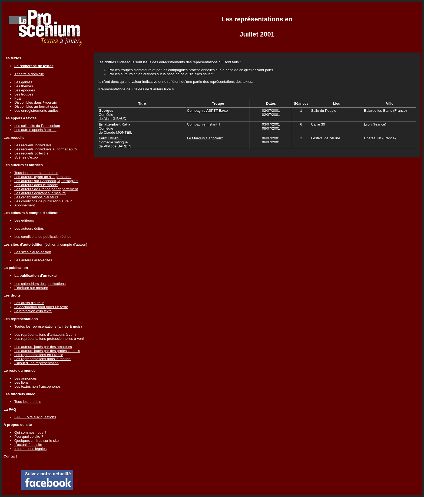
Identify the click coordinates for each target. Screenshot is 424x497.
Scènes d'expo (26, 157)
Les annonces (25, 378)
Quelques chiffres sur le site (36, 441)
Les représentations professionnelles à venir (49, 339)
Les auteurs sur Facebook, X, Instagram (46, 181)
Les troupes (23, 94)
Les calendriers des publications (40, 284)
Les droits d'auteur (29, 303)
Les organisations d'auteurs (36, 197)
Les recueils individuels (32, 145)
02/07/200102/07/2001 (271, 112)
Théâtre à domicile (29, 74)
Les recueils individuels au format (45, 149)
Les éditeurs (24, 220)
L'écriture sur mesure (31, 288)
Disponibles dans (35, 102)
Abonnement (24, 205)
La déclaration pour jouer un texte (41, 307)
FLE (17, 98)
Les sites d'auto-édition (32, 252)
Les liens (21, 382)
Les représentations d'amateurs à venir (45, 335)
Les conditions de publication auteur (43, 201)
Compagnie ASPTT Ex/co (207, 110)
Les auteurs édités (29, 228)
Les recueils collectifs (31, 153)
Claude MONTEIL (118, 132)
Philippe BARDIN (117, 146)
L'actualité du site (28, 445)
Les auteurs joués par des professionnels (47, 351)
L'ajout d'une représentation (36, 363)
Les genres (23, 82)
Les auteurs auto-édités (33, 260)
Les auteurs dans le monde (36, 185)
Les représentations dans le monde (42, 359)
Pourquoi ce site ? (28, 437)
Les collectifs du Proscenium (37, 126)
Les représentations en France (38, 355)
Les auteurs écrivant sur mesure (40, 193)
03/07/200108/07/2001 (271, 126)
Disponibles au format (36, 106)
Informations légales (30, 449)
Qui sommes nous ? (30, 432)
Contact (10, 456)
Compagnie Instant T (203, 124)
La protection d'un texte (33, 311)
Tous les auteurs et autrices (36, 173)
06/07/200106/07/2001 (271, 140)
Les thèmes (23, 86)
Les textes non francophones (37, 386)
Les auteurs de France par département (46, 189)
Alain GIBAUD (115, 119)
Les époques (24, 90)
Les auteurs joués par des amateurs (43, 347)
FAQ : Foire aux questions (35, 417)
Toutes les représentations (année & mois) (48, 326)
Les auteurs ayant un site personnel (42, 177)
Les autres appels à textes (35, 130)
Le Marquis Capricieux (205, 138)
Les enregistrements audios (36, 110)
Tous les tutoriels (27, 402)
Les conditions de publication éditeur (43, 237)
